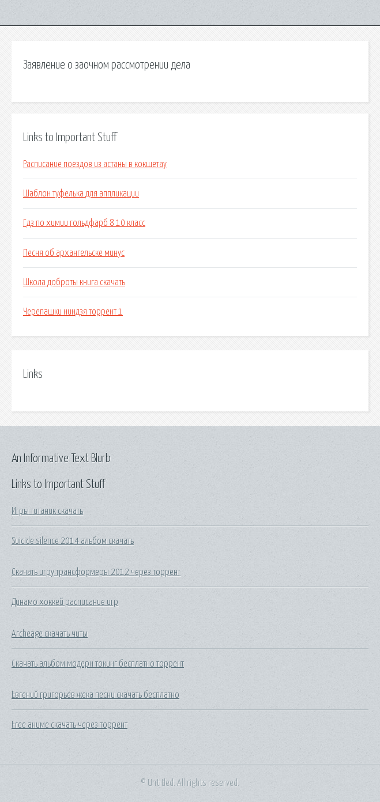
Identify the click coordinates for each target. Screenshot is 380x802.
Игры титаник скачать (47, 511)
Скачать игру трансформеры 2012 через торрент (96, 572)
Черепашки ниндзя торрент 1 (73, 311)
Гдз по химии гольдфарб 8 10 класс (84, 223)
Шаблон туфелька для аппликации (81, 193)
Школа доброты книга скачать (74, 282)
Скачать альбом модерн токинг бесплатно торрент (98, 663)
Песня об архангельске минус (74, 253)
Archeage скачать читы (50, 633)
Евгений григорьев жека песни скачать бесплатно (95, 694)
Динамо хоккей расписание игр (65, 602)
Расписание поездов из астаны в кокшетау (95, 164)
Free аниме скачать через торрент (69, 724)
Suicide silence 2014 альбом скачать (73, 541)
